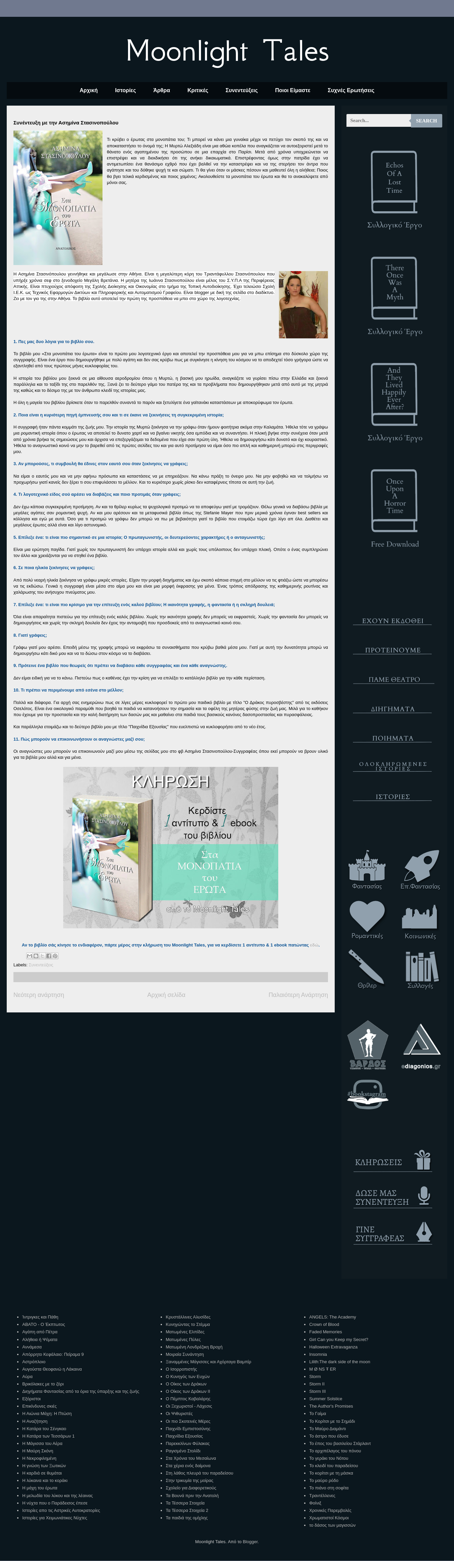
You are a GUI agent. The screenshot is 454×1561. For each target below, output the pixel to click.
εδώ (314, 944)
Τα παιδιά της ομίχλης (187, 1517)
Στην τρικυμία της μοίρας (189, 1480)
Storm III (317, 1391)
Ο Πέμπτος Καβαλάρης (188, 1398)
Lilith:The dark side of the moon (339, 1361)
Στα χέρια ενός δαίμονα (188, 1465)
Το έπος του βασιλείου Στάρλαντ (340, 1443)
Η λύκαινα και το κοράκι (45, 1480)
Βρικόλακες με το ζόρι (43, 1383)
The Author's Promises (331, 1406)
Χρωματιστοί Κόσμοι (328, 1517)
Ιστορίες (125, 90)
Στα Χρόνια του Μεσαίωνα (191, 1458)
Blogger (250, 1541)
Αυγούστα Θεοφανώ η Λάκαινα (52, 1369)
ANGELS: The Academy (332, 1317)
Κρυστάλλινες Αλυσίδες (188, 1317)
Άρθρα (161, 90)
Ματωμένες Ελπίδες (185, 1331)
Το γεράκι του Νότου (328, 1458)
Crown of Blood (324, 1324)
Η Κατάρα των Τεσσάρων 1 (48, 1436)
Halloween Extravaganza (333, 1346)
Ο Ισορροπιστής (181, 1369)
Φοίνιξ (315, 1503)
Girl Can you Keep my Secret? (338, 1339)
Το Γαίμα (317, 1413)
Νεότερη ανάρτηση (38, 995)
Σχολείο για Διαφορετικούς (191, 1487)
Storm (315, 1376)
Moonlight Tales (227, 50)
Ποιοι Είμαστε (293, 90)
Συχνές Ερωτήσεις (351, 90)
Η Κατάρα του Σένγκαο (44, 1428)
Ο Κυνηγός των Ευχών (188, 1376)
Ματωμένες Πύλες (183, 1339)
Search (426, 120)
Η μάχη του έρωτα (39, 1487)
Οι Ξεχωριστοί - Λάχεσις (189, 1406)
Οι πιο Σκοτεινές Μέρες (188, 1421)
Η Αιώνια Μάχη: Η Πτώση (47, 1413)
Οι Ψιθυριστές (179, 1413)
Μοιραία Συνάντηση (185, 1354)
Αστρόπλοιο (33, 1361)
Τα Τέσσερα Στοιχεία (185, 1503)
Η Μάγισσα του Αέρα (42, 1443)
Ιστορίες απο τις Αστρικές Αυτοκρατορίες (61, 1510)
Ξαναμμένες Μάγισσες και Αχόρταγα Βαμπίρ (208, 1361)
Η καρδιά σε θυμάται (42, 1473)
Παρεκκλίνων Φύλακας (188, 1443)
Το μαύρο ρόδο (323, 1480)
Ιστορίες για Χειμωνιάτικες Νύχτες (54, 1517)
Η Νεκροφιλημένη (39, 1458)
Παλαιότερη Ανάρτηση (298, 995)
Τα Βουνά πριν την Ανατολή (192, 1495)
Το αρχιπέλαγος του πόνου (335, 1450)
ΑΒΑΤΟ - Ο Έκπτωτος (43, 1324)
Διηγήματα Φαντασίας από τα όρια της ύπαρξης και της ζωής (80, 1391)
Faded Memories (325, 1331)
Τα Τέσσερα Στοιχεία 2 (187, 1510)
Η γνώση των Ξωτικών (44, 1465)
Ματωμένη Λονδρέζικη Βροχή (194, 1346)
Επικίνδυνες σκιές (39, 1406)
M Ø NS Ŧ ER (322, 1369)
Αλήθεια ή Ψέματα (39, 1339)
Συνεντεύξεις (241, 90)
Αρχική (89, 90)
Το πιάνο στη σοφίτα (328, 1487)
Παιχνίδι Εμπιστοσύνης (188, 1428)
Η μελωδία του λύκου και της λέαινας (57, 1495)
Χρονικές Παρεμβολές (330, 1510)
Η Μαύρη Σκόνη (37, 1450)
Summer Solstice (325, 1398)
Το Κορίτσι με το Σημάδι (332, 1421)
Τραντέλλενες (322, 1495)
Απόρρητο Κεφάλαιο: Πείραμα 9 (53, 1354)
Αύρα (27, 1376)
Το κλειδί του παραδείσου (333, 1465)
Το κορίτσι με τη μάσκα (331, 1473)
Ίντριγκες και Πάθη (40, 1317)
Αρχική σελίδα (166, 995)
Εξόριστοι (31, 1398)
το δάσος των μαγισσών (332, 1525)
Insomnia (318, 1354)
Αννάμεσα (32, 1346)
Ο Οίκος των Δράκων (186, 1383)
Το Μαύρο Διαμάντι (327, 1428)
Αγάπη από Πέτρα (39, 1331)
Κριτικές (198, 90)
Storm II (317, 1383)
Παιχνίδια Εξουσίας (184, 1436)
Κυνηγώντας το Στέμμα (188, 1324)
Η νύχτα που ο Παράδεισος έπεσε (54, 1503)
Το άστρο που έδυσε (328, 1436)
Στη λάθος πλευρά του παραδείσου (199, 1473)
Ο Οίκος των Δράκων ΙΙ (188, 1391)
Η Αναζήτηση (34, 1421)
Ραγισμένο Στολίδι (183, 1450)
